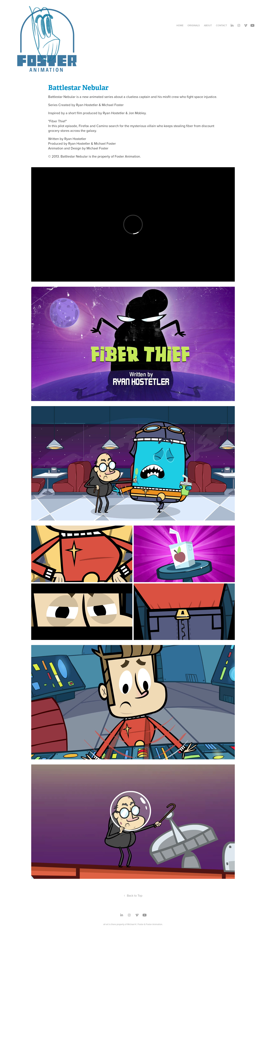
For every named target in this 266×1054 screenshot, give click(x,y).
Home (179, 25)
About (208, 25)
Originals (193, 25)
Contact (221, 25)
